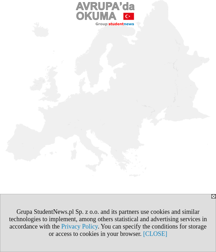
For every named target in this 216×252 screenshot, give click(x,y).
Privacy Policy (79, 226)
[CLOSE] (155, 233)
